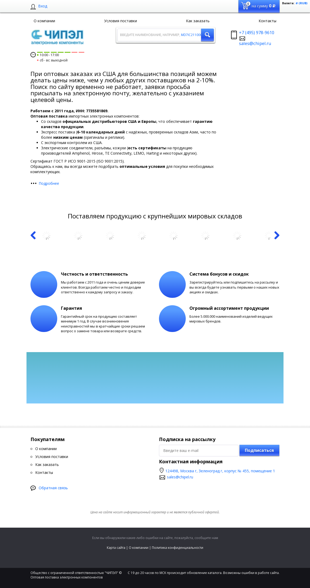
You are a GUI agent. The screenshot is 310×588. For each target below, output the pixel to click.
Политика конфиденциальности (177, 547)
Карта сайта (116, 547)
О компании (138, 547)
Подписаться (259, 450)
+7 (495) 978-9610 (256, 32)
